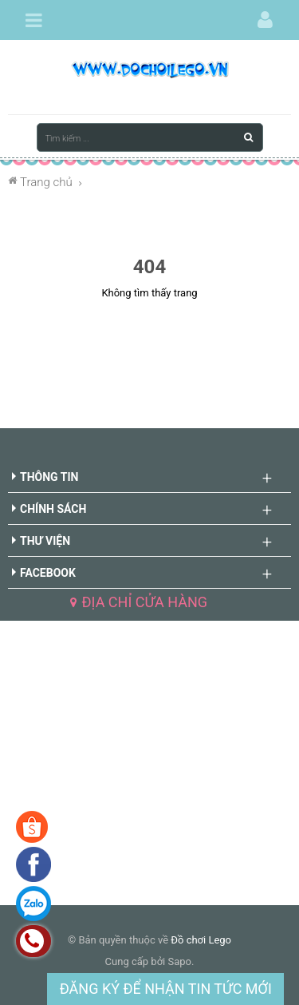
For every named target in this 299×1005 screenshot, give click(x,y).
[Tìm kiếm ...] (150, 137)
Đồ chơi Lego (201, 940)
